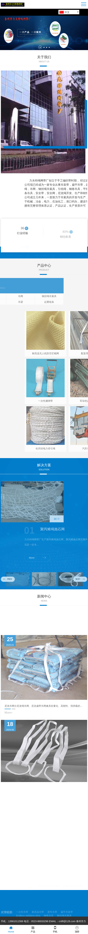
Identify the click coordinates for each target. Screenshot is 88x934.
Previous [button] (8, 586)
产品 (33, 929)
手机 (55, 929)
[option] (44, 33)
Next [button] (80, 586)
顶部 (77, 929)
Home (11, 929)
